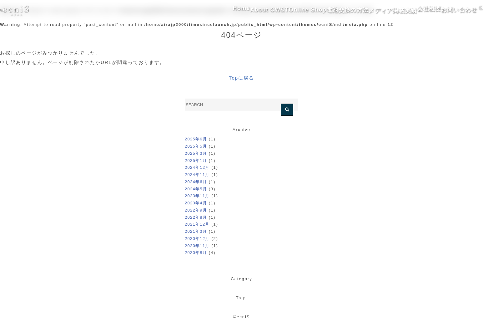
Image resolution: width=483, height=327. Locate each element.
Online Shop (266, 10)
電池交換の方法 (311, 10)
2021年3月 (196, 231)
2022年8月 (196, 217)
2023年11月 (197, 195)
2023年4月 (196, 203)
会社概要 (405, 10)
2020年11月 (197, 245)
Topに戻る (241, 78)
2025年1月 (196, 160)
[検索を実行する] (287, 110)
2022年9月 (196, 210)
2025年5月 (196, 146)
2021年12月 (197, 224)
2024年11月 (197, 174)
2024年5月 (196, 189)
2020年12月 (197, 238)
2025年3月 (196, 153)
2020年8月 (196, 252)
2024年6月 (196, 181)
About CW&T (223, 10)
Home (187, 10)
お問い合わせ (443, 10)
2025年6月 (196, 139)
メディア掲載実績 (362, 10)
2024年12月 (197, 167)
